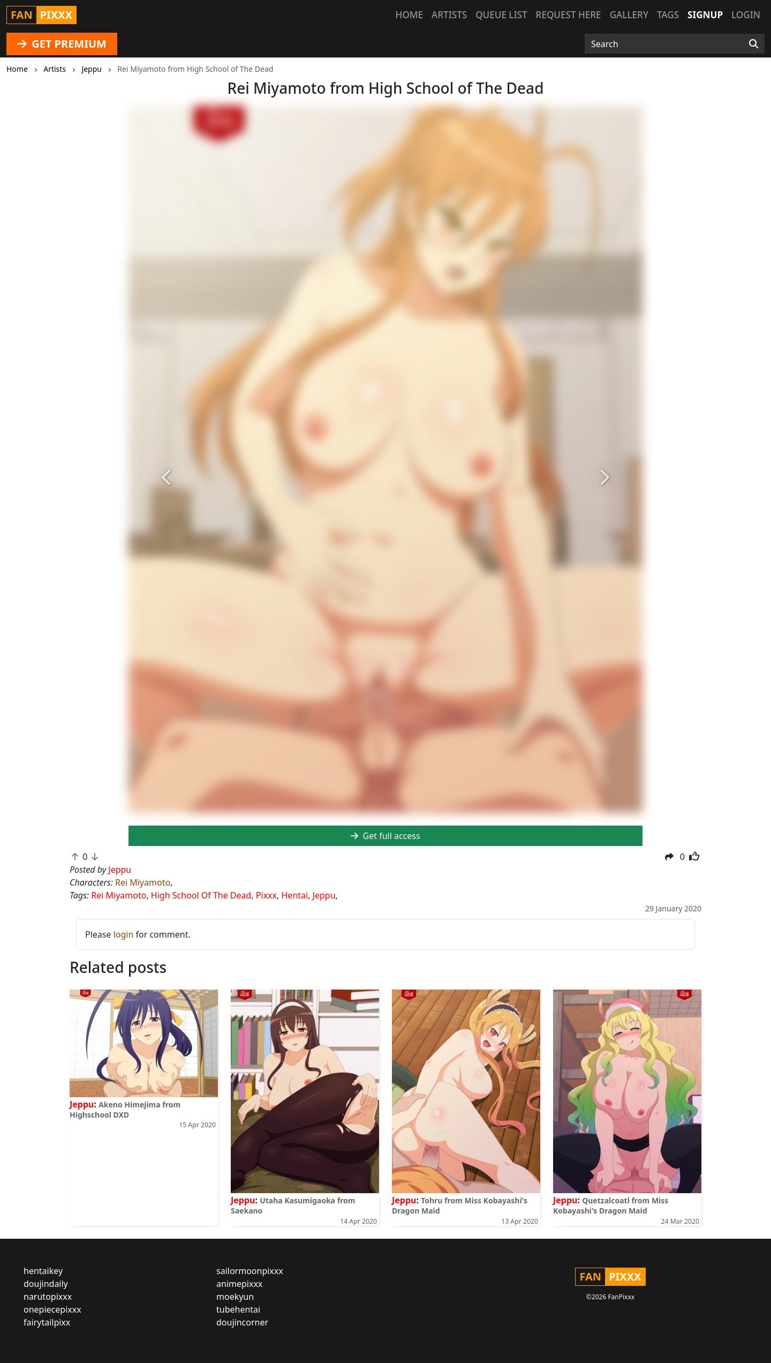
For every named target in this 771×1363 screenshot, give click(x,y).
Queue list (501, 15)
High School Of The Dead (201, 895)
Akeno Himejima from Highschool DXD (125, 1109)
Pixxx (266, 895)
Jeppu (324, 895)
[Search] (754, 44)
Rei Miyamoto (142, 882)
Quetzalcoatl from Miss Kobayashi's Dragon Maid (610, 1205)
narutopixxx (48, 1296)
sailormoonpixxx (249, 1271)
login (124, 934)
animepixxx (239, 1284)
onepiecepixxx (52, 1309)
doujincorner (242, 1322)
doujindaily (46, 1284)
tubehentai (238, 1309)
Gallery (629, 15)
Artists (449, 15)
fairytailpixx (47, 1322)
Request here (568, 15)
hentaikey (43, 1271)
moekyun (235, 1296)
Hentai (295, 895)
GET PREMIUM (62, 43)
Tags (668, 15)
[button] (167, 478)
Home (409, 15)
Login (745, 15)
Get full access (385, 836)
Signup (705, 15)
